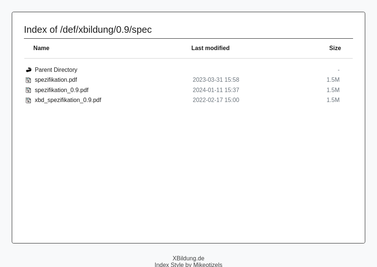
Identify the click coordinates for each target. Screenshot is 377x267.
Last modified (210, 48)
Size (335, 48)
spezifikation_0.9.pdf (61, 90)
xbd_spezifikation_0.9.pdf (68, 100)
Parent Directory (56, 70)
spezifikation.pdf (56, 80)
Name (42, 48)
